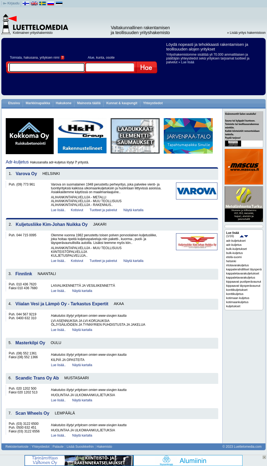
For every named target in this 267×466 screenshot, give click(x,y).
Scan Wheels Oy (33, 413)
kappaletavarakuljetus (240, 277)
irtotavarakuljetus (237, 265)
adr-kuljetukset (236, 240)
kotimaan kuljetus (237, 298)
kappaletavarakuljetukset (242, 273)
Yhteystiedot (153, 103)
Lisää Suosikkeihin (79, 447)
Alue (91, 57)
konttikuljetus (235, 293)
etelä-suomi (234, 257)
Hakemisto (104, 447)
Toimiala (16, 57)
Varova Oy (26, 173)
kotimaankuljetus (237, 302)
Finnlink (24, 273)
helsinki (231, 261)
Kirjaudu (13, 3)
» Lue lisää (186, 62)
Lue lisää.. (58, 210)
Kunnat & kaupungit (121, 103)
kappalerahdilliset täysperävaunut (244, 269)
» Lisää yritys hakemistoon (246, 33)
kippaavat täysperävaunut (243, 285)
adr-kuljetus (234, 244)
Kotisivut (77, 210)
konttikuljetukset (236, 289)
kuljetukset (233, 306)
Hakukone (63, 103)
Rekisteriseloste (17, 447)
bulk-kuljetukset (236, 248)
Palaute (58, 447)
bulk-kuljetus (234, 253)
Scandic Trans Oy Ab (37, 378)
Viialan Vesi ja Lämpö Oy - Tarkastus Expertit (62, 303)
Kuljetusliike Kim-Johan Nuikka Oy (52, 224)
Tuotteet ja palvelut (103, 210)
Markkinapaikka (38, 103)
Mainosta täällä (89, 103)
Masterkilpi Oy (30, 342)
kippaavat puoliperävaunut (243, 281)
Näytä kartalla (133, 210)
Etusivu (14, 103)
